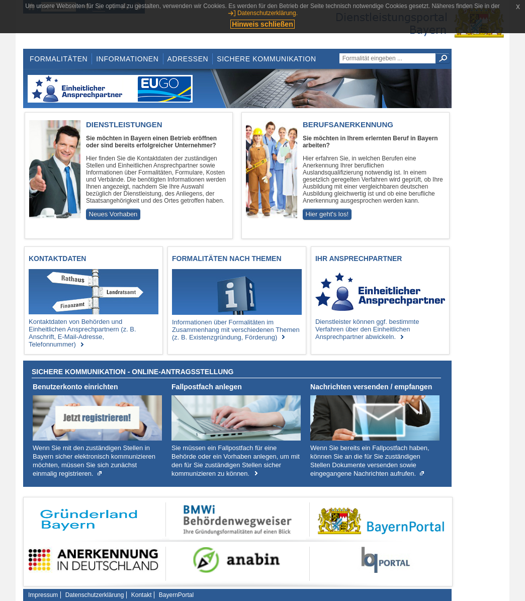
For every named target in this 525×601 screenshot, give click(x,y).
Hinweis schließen (262, 24)
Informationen (127, 59)
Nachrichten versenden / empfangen (371, 387)
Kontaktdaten (57, 258)
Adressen (188, 59)
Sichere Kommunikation (266, 59)
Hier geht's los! (327, 214)
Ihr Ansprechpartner (358, 258)
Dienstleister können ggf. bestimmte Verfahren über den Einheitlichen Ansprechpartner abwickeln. (367, 329)
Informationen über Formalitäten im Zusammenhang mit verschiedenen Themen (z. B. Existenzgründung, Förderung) (236, 329)
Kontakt (141, 594)
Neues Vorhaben (113, 214)
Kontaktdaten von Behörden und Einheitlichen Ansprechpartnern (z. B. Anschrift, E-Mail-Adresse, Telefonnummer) (82, 333)
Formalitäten (59, 59)
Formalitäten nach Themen (227, 258)
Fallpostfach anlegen (206, 387)
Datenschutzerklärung (94, 594)
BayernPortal (176, 594)
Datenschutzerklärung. (267, 13)
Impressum (43, 594)
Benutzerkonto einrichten (75, 387)
